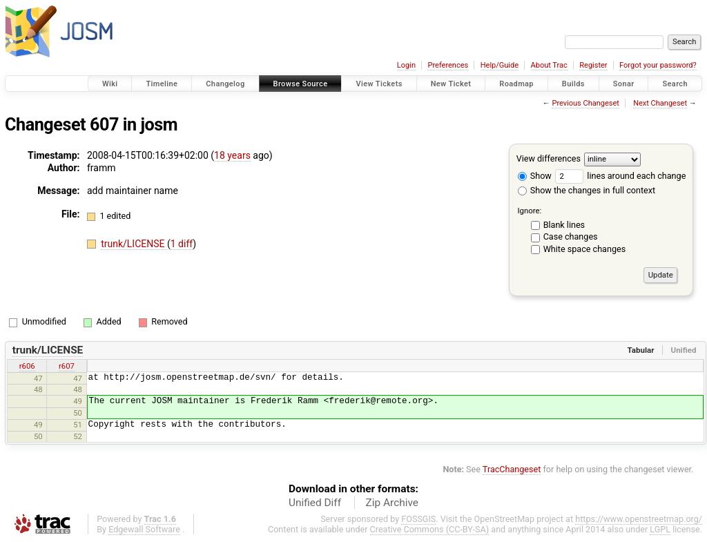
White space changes (584, 249)
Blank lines (564, 225)
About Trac (549, 65)
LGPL (660, 529)
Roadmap (516, 83)
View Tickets (379, 83)
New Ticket (451, 83)
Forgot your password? (658, 65)
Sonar (624, 83)
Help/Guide (500, 65)
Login (406, 65)
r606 (27, 366)
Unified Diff (315, 502)
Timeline (161, 83)
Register (593, 65)
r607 (67, 366)
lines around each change (620, 176)
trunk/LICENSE (134, 243)
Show (535, 176)
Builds (573, 83)
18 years (232, 155)
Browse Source (300, 83)
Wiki (110, 83)
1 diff (182, 243)
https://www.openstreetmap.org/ (638, 519)
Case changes (570, 236)
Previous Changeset (585, 103)
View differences (548, 158)
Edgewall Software (144, 529)
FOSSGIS (418, 519)
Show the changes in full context (586, 190)
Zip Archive (392, 502)
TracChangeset (512, 469)
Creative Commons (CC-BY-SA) (430, 529)
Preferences (447, 65)
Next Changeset (660, 103)
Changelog (225, 83)
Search (675, 83)
